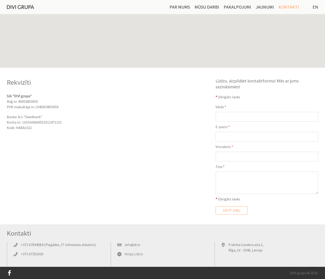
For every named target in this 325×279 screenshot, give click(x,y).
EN (315, 7)
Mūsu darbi (207, 7)
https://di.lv (134, 254)
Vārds (221, 107)
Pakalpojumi (237, 7)
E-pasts (223, 126)
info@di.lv (132, 244)
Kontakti (289, 7)
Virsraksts (224, 146)
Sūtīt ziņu (231, 210)
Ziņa (220, 166)
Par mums (179, 7)
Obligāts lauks (228, 97)
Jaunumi (265, 7)
